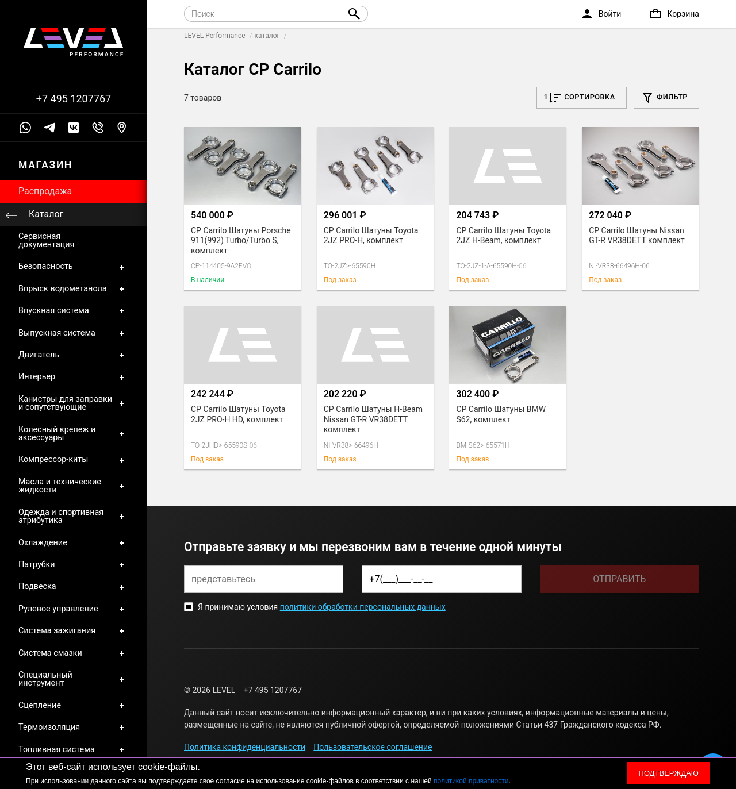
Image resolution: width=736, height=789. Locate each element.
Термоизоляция (73, 727)
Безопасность (73, 267)
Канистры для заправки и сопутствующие (73, 403)
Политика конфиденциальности (244, 747)
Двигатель (73, 355)
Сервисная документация (46, 240)
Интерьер (73, 377)
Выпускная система (73, 333)
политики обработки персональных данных (363, 606)
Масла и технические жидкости (73, 486)
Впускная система (73, 311)
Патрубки (73, 565)
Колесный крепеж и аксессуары (73, 434)
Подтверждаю (669, 773)
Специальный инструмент (73, 679)
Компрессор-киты (73, 460)
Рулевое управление (73, 609)
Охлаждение (73, 543)
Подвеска (73, 587)
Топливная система (73, 750)
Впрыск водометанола (73, 289)
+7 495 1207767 (73, 99)
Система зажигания (73, 631)
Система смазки (73, 653)
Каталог (46, 214)
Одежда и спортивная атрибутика (73, 517)
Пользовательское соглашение (372, 747)
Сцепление (73, 706)
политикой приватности (471, 781)
